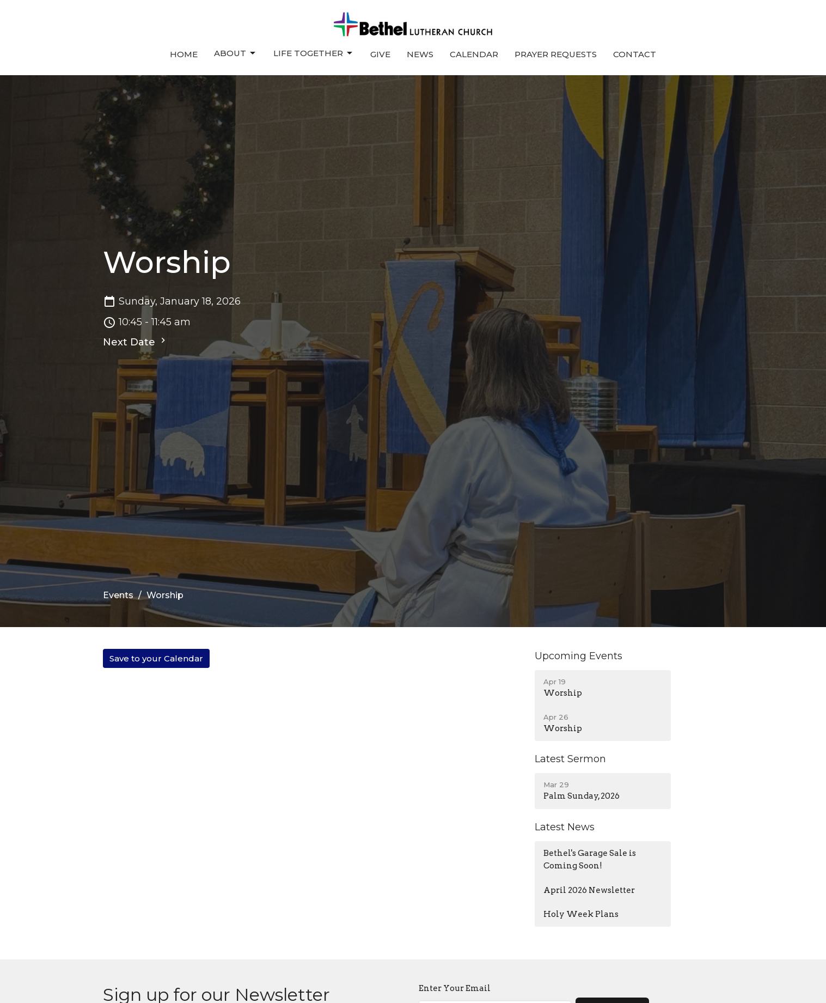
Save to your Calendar (156, 658)
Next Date (135, 341)
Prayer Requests (556, 54)
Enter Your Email (455, 988)
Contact (634, 54)
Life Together (313, 53)
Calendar (474, 54)
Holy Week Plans (581, 914)
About (235, 53)
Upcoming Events (578, 656)
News (420, 54)
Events (118, 595)
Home (184, 54)
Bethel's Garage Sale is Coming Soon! (589, 859)
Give (380, 54)
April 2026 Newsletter (589, 890)
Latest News (565, 827)
